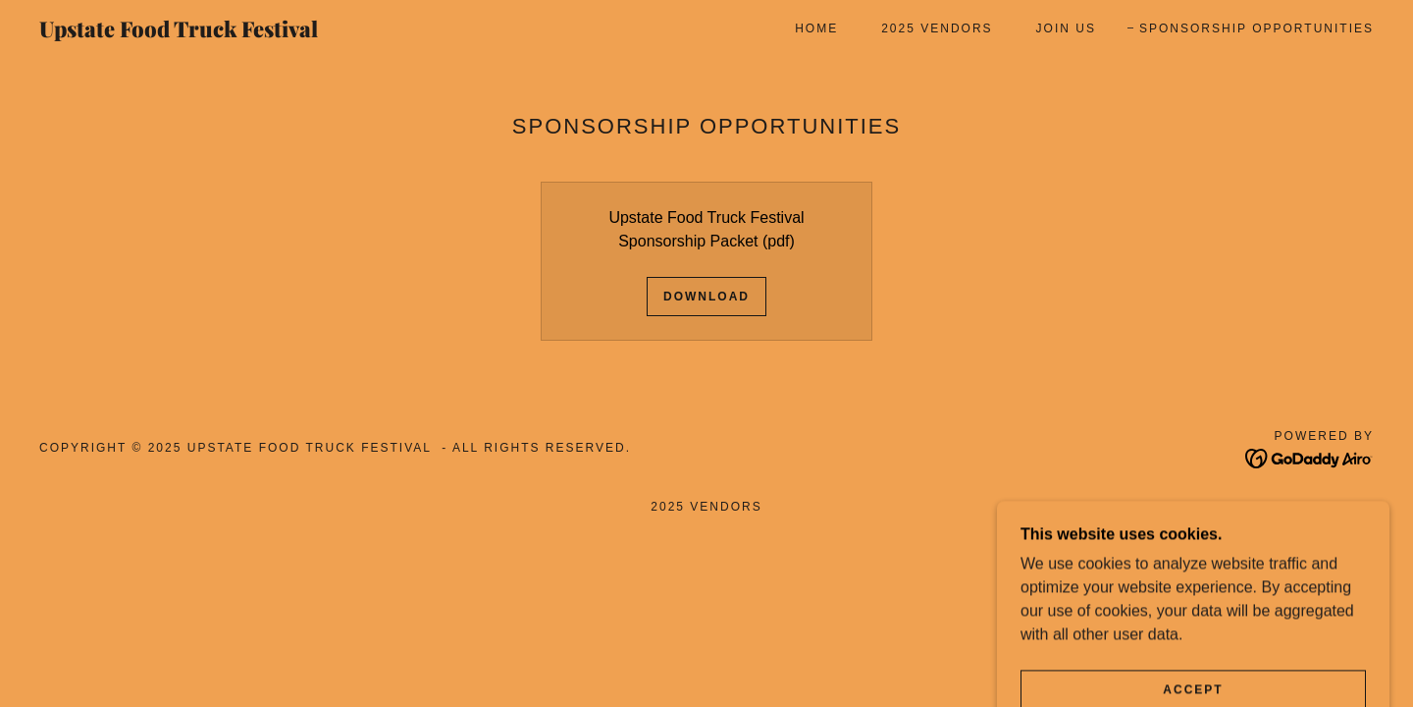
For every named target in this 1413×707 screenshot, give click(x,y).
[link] (223, 32)
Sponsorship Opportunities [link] (1256, 28)
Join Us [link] (1066, 28)
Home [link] (816, 28)
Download (706, 296)
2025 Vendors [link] (936, 28)
